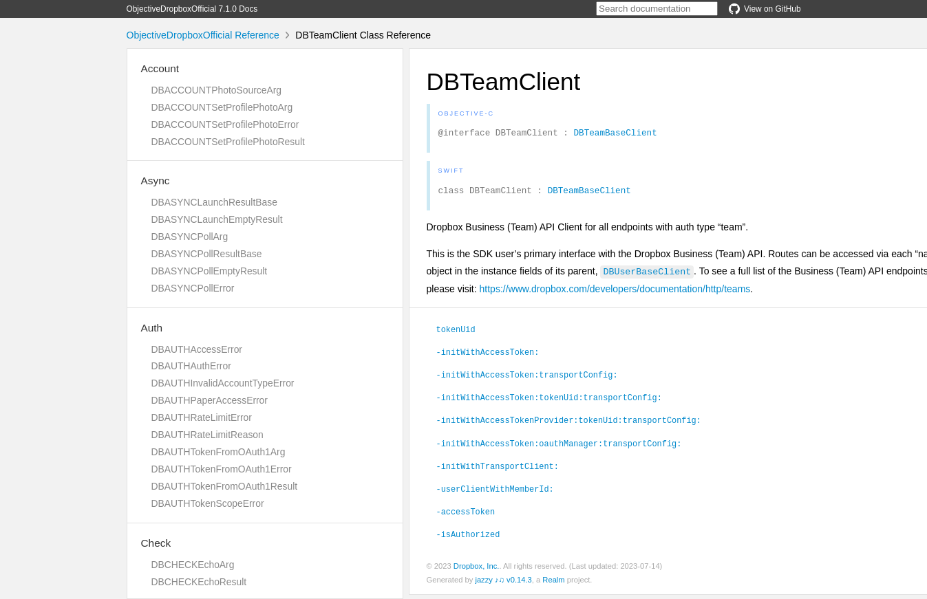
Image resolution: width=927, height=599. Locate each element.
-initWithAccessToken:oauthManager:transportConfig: (559, 447)
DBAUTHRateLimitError (201, 417)
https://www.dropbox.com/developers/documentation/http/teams (615, 292)
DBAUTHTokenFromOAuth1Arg (218, 451)
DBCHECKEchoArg (193, 564)
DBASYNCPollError (193, 288)
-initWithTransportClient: (497, 469)
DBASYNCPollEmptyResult (209, 270)
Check (156, 543)
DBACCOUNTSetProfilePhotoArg (222, 107)
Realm (553, 584)
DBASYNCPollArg (189, 236)
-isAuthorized (468, 537)
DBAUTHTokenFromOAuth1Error (221, 469)
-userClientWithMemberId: (495, 492)
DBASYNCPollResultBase (206, 253)
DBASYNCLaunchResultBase (214, 202)
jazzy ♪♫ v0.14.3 (503, 584)
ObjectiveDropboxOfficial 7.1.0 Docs (192, 9)
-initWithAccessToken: (488, 355)
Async (155, 180)
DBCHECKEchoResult (199, 581)
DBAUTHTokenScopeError (207, 503)
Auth (152, 328)
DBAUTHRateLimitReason (207, 434)
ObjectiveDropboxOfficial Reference (203, 35)
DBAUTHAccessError (196, 349)
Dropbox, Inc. (477, 570)
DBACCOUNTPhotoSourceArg (216, 90)
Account (160, 68)
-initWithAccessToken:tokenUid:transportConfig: (549, 400)
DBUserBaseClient (647, 275)
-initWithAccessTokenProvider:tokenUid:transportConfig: (568, 423)
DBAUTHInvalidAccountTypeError (223, 383)
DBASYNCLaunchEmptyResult (217, 219)
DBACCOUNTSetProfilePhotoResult (228, 141)
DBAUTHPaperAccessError (209, 400)
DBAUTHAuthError (191, 365)
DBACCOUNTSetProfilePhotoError (225, 124)
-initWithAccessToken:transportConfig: (527, 378)
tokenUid (456, 332)
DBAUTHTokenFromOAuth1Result (224, 486)
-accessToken (466, 515)
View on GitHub (764, 9)
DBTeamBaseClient (615, 134)
